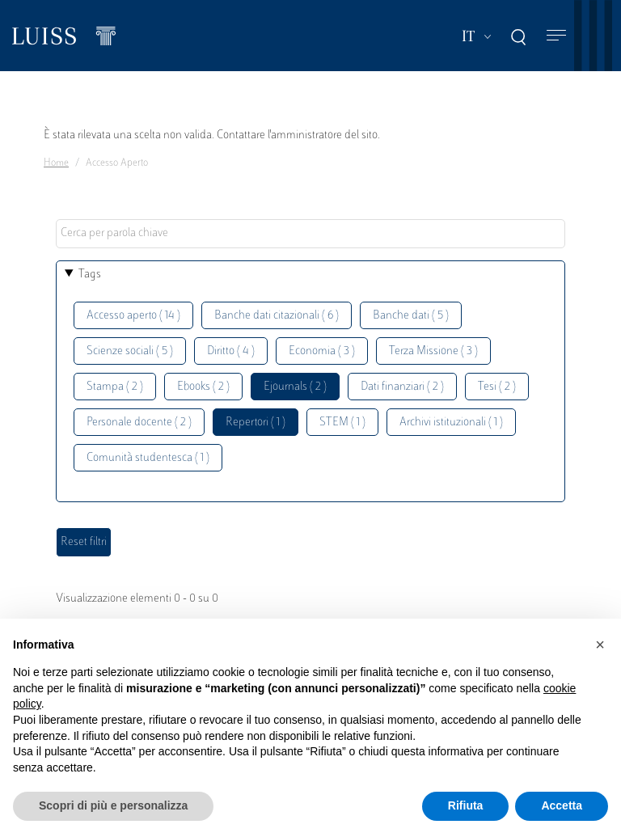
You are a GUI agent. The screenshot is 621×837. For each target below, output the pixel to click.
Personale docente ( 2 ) (139, 422)
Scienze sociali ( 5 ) (130, 351)
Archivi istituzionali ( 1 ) (451, 422)
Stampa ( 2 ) (115, 387)
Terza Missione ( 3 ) (433, 351)
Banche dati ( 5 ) (411, 316)
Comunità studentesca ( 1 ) (148, 458)
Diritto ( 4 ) (231, 351)
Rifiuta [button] (466, 805)
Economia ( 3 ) (322, 351)
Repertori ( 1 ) (255, 422)
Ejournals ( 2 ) (295, 387)
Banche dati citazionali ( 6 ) (276, 316)
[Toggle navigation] (556, 36)
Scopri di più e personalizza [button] (113, 805)
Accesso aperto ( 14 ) (133, 316)
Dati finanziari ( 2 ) (402, 387)
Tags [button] (89, 274)
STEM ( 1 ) (342, 422)
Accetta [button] (561, 805)
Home (56, 163)
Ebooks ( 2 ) (203, 387)
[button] (600, 644)
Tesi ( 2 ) (497, 387)
